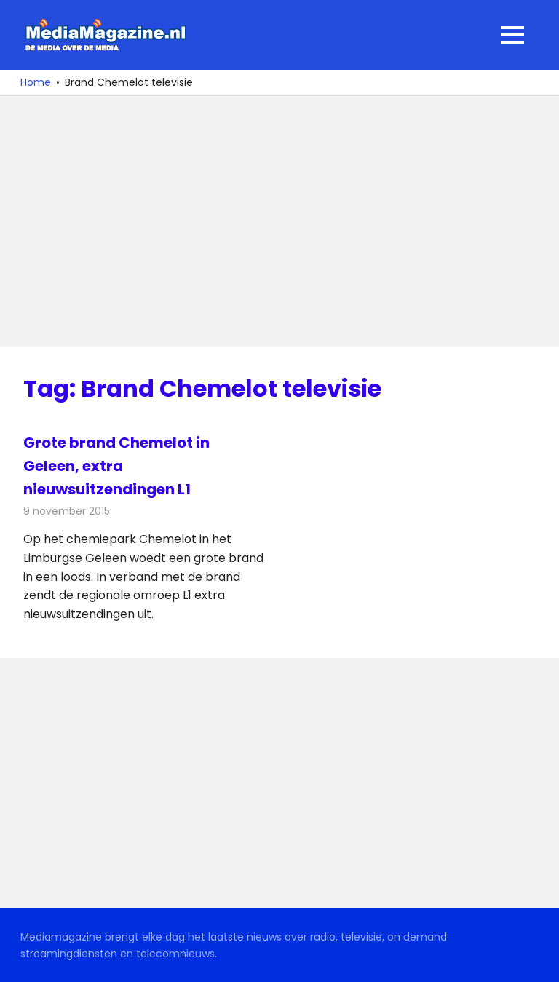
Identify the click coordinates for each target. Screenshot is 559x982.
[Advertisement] (279, 221)
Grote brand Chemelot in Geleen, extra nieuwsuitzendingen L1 (116, 465)
